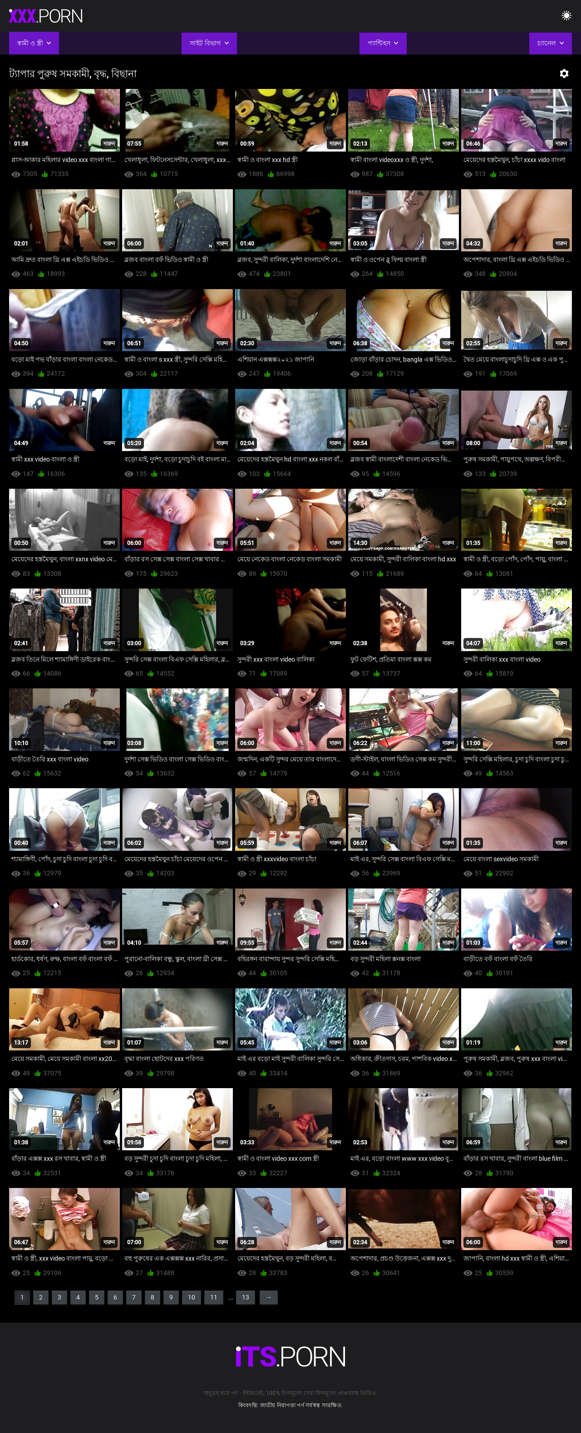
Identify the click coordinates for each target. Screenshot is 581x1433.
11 (213, 1297)
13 (245, 1297)
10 (191, 1297)
